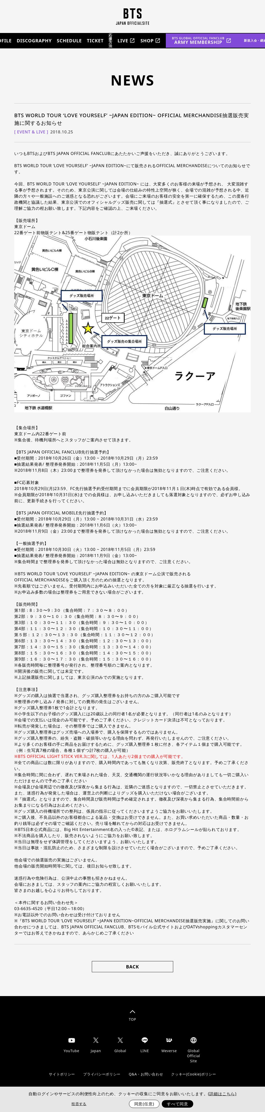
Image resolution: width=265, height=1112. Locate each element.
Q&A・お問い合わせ (146, 1073)
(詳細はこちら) (222, 1094)
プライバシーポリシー (102, 1073)
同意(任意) (144, 1104)
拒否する (78, 1103)
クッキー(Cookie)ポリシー (193, 1073)
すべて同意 (177, 1104)
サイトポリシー (62, 1073)
